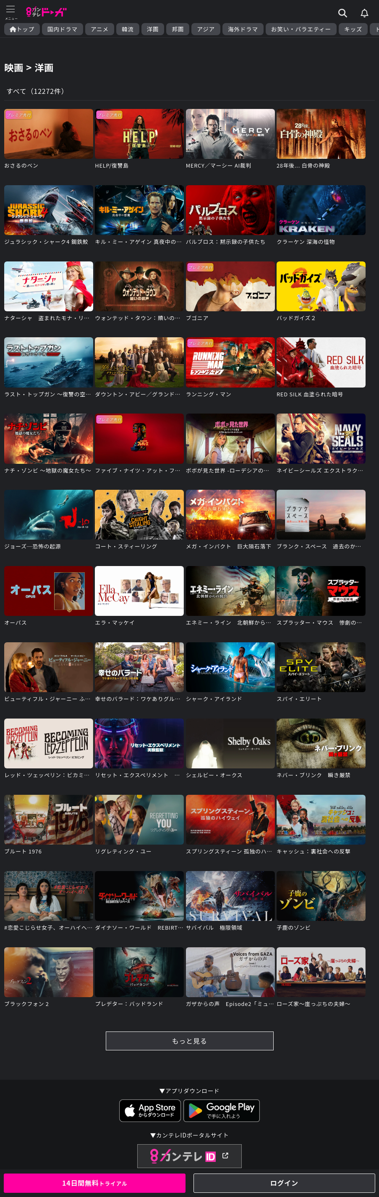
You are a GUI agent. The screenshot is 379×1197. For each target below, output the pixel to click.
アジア (206, 29)
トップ (22, 29)
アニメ (100, 29)
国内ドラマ (62, 29)
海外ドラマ (243, 29)
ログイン (284, 1183)
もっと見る (189, 1041)
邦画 (178, 29)
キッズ (353, 29)
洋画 (153, 29)
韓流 (128, 29)
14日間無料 (95, 1183)
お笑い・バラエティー (301, 29)
